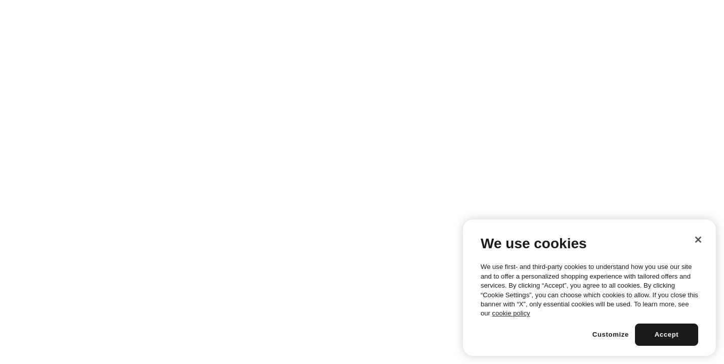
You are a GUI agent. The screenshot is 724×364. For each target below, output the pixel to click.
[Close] (698, 240)
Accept (667, 334)
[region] (589, 287)
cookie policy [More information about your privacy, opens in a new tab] (511, 313)
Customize (610, 334)
